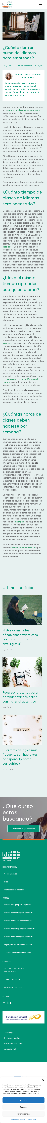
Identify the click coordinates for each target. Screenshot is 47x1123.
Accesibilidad (10, 1049)
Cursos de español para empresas (18, 913)
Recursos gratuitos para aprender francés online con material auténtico (20, 697)
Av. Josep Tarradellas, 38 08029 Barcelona (14, 969)
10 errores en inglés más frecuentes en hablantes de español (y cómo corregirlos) (20, 756)
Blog (6, 882)
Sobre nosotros (10, 874)
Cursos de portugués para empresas (19, 929)
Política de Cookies (18, 1120)
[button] (43, 1080)
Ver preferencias (23, 1114)
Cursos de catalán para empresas (18, 937)
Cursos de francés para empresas (18, 921)
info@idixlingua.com (13, 987)
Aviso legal (32, 1120)
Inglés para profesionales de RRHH (18, 945)
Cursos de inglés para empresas (17, 905)
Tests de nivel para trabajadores (17, 953)
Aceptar (23, 1100)
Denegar (23, 1107)
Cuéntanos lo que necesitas (23, 829)
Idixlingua (19, 521)
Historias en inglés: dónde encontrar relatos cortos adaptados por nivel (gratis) (20, 637)
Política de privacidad (13, 1043)
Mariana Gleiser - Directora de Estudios (23, 76)
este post (8, 247)
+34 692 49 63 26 (12, 979)
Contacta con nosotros (14, 890)
